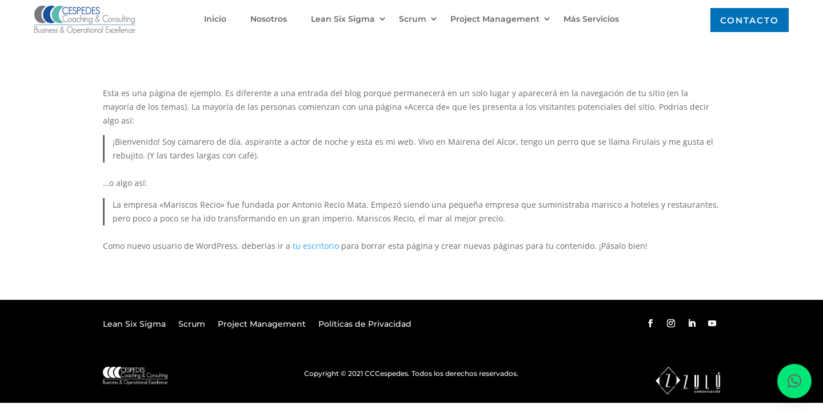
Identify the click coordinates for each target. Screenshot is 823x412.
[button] (794, 381)
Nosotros (268, 19)
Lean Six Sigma (343, 19)
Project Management (495, 19)
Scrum (412, 19)
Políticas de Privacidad (365, 324)
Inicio (215, 19)
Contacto (749, 20)
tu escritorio (316, 245)
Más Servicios (591, 19)
